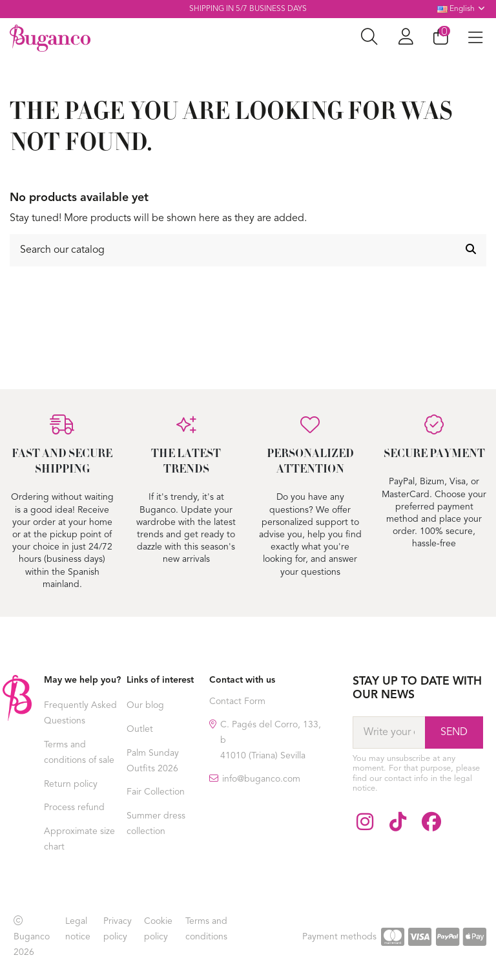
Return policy (71, 784)
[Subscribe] (454, 732)
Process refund (74, 807)
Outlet (140, 729)
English (461, 9)
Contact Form (237, 701)
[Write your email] (389, 732)
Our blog (145, 705)
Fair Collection (156, 792)
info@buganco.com (261, 779)
